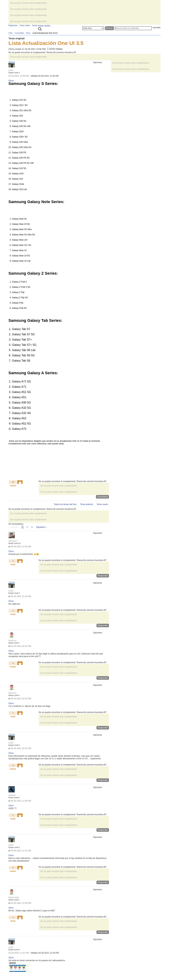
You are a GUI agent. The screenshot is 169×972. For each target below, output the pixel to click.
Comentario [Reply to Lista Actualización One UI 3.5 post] (102, 497)
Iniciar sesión (44, 26)
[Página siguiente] (41, 527)
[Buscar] (133, 28)
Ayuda (34, 25)
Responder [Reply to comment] (103, 575)
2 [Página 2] (27, 527)
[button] (20, 482)
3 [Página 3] (32, 527)
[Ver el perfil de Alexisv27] (12, 541)
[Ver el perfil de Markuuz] (12, 640)
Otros (11, 80)
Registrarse (12, 25)
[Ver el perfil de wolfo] (10, 70)
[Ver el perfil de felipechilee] (13, 897)
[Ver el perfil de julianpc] (12, 795)
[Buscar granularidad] (93, 28)
